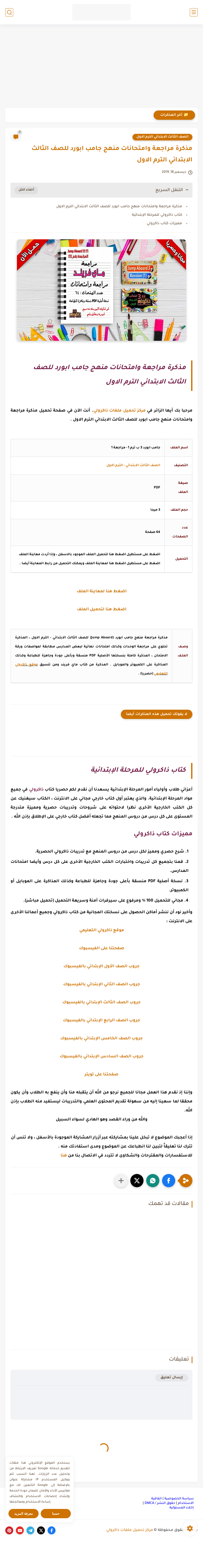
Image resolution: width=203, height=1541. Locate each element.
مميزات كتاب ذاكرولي (164, 224)
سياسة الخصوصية (179, 1499)
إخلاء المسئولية (181, 1508)
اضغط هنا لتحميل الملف (101, 609)
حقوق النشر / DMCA (160, 1503)
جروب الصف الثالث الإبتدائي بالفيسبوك (101, 1002)
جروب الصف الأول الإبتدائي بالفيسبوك (101, 966)
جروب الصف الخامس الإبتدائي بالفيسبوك (101, 1038)
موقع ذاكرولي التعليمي (101, 930)
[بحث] (9, 12)
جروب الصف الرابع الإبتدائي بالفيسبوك (101, 1020)
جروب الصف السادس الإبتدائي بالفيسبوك (102, 1056)
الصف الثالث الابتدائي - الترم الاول (133, 465)
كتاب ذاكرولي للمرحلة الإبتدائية (157, 215)
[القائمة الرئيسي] (194, 12)
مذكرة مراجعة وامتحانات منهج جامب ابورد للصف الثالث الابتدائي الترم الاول (119, 207)
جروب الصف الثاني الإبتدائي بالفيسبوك (101, 984)
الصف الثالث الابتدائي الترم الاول (162, 137)
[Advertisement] (101, 67)
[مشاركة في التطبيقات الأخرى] (121, 1180)
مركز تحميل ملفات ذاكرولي (129, 1530)
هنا (64, 1156)
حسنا (55, 1514)
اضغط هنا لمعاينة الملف (102, 591)
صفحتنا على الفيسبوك (101, 948)
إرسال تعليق (171, 1378)
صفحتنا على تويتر (101, 1074)
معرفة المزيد (23, 1514)
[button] (168, 1180)
